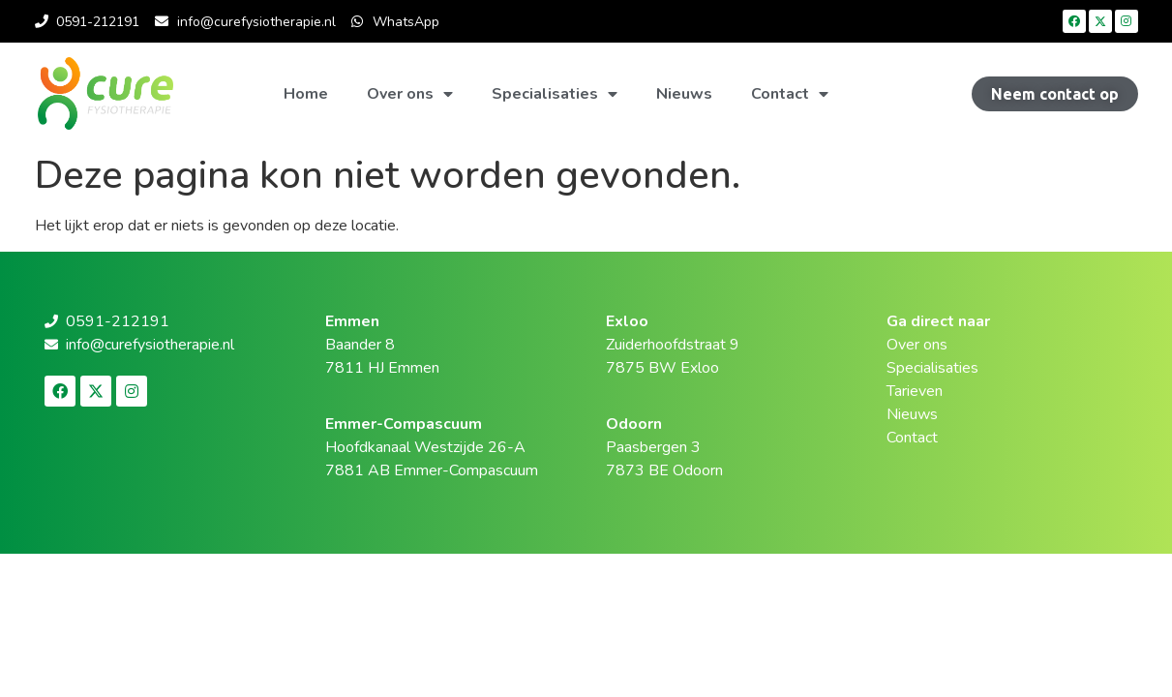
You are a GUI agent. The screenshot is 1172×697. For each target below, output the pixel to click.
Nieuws (684, 94)
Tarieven (915, 391)
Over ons (410, 93)
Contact (789, 93)
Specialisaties (554, 93)
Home (306, 94)
